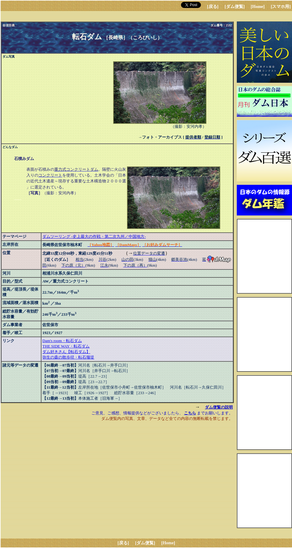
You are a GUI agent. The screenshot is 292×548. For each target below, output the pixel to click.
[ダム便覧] (234, 6)
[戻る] (212, 6)
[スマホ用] (281, 6)
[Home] (258, 6)
